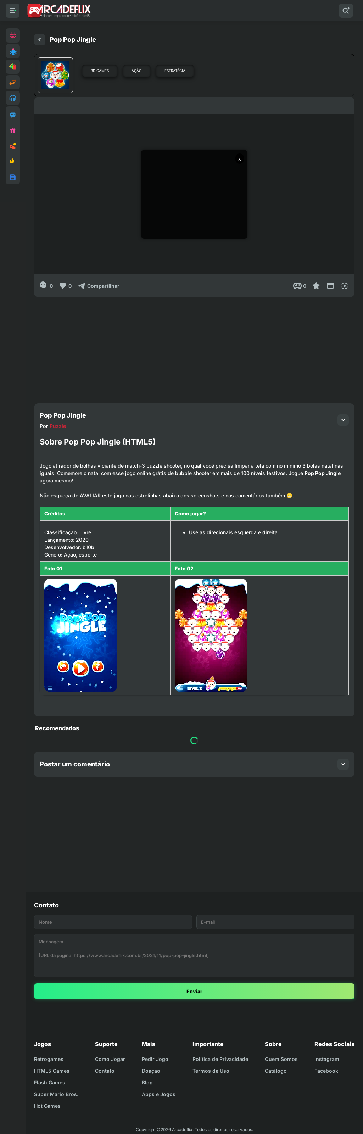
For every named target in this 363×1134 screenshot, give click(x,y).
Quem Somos (281, 1059)
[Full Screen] (344, 286)
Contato (105, 1071)
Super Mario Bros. (56, 1094)
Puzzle (58, 426)
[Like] (65, 286)
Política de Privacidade (220, 1059)
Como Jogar (110, 1059)
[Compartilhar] (98, 286)
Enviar (194, 991)
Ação (137, 70)
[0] (46, 286)
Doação (151, 1071)
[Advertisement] (194, 346)
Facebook (326, 1071)
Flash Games (49, 1082)
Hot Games (47, 1106)
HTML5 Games (51, 1071)
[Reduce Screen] (330, 286)
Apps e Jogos (158, 1094)
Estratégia (174, 70)
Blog (147, 1082)
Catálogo (276, 1071)
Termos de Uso (210, 1071)
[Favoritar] (316, 286)
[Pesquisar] (346, 11)
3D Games (100, 70)
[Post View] (299, 286)
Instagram (326, 1059)
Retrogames (48, 1059)
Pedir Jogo (155, 1059)
